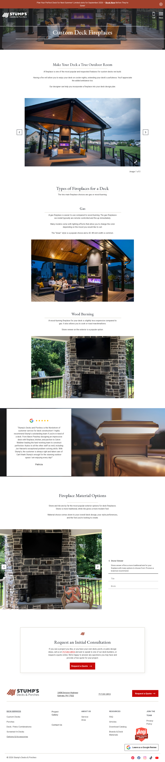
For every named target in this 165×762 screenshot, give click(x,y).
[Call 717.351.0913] (153, 15)
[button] (19, 132)
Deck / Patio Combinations (19, 726)
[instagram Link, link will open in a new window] (144, 758)
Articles (112, 721)
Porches (10, 721)
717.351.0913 (104, 694)
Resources (114, 711)
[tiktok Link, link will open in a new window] (150, 758)
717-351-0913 (68, 652)
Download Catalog (118, 726)
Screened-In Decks (15, 731)
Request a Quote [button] (79, 666)
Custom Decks (13, 717)
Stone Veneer (117, 561)
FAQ (111, 717)
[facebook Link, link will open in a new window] (138, 758)
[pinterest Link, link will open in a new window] (132, 758)
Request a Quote (143, 693)
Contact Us (57, 725)
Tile (112, 578)
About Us (86, 711)
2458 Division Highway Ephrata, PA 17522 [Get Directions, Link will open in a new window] (67, 694)
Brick (113, 586)
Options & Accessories (17, 736)
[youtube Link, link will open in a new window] (156, 758)
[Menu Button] (161, 15)
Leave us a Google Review (141, 747)
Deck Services (14, 711)
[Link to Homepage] (14, 16)
